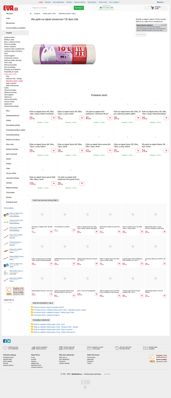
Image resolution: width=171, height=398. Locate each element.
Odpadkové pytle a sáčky (14, 81)
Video (8, 168)
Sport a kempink (11, 154)
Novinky (48, 2)
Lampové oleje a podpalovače (14, 49)
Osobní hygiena (9, 56)
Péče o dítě (8, 62)
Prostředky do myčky (11, 72)
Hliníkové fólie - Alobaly (14, 79)
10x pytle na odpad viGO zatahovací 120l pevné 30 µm (97, 113)
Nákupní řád (35, 363)
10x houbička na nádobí (61, 227)
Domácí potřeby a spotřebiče (16, 28)
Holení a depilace (10, 46)
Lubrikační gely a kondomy (13, 51)
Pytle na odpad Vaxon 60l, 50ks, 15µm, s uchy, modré (70, 113)
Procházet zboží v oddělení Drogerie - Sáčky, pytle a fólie (54, 312)
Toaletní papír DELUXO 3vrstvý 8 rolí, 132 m (87, 259)
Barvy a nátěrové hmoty (12, 42)
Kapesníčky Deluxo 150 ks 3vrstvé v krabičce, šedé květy (154, 227)
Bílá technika (10, 23)
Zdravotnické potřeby (11, 106)
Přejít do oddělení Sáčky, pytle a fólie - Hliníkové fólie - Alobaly (56, 327)
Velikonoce (8, 97)
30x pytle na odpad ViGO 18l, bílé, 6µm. (42, 227)
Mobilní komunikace (13, 140)
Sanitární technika (12, 149)
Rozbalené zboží (11, 202)
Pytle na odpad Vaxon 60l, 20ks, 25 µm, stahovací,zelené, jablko (127, 113)
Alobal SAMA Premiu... (17, 256)
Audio (8, 18)
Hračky (8, 120)
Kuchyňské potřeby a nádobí (15, 130)
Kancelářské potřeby (13, 125)
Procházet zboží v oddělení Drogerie (47, 315)
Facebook (90, 361)
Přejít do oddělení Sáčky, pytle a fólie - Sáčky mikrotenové (54, 332)
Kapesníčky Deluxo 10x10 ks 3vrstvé (154, 291)
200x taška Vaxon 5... (16, 271)
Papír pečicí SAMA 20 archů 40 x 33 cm (110, 227)
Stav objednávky (58, 2)
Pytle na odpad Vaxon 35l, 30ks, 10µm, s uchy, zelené (126, 145)
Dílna (7, 111)
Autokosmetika (9, 37)
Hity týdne (9, 14)
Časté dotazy (91, 357)
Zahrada (9, 183)
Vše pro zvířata (9, 101)
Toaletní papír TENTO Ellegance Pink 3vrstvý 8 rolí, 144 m (132, 259)
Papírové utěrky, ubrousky (12, 60)
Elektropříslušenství (12, 116)
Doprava (33, 361)
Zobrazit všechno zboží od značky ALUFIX (49, 307)
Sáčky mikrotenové (12, 85)
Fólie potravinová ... (16, 242)
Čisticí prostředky (10, 44)
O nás (33, 357)
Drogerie (9, 33)
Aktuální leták (7, 359)
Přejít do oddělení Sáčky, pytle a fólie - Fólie (49, 324)
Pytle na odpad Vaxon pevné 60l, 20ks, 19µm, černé (98, 145)
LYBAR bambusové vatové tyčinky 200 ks (64, 259)
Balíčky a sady (9, 40)
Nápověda (90, 359)
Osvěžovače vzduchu (11, 58)
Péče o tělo (10, 144)
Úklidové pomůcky (10, 92)
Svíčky (6, 88)
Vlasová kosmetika (10, 99)
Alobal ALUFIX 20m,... (16, 220)
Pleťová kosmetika (10, 65)
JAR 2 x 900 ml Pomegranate (86, 291)
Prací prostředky (9, 67)
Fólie (7, 76)
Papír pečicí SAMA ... (16, 228)
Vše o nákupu (113, 2)
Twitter (89, 363)
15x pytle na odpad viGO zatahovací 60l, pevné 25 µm (69, 178)
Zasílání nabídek (64, 363)
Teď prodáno (92, 2)
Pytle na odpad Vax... (16, 213)
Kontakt (69, 2)
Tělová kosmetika (10, 90)
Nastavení (62, 361)
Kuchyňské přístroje (12, 135)
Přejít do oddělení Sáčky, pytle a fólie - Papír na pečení (53, 329)
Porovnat (141, 34)
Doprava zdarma (79, 2)
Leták (41, 2)
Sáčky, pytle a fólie (10, 74)
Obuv (6, 53)
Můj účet (160, 2)
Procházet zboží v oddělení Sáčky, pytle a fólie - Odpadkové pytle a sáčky (60, 310)
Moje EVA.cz (63, 357)
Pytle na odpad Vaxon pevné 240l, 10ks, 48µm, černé (42, 178)
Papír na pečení (11, 83)
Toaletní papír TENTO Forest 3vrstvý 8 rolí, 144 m (131, 291)
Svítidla (8, 164)
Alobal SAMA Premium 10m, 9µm (42, 291)
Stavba (8, 159)
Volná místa (103, 2)
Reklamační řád (36, 365)
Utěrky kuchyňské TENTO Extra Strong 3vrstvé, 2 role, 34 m (64, 291)
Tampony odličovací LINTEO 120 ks (155, 259)
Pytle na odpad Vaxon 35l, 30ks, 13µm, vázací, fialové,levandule (154, 113)
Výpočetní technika (12, 178)
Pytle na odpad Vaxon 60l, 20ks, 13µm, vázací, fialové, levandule (41, 113)
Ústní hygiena (8, 95)
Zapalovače (8, 104)
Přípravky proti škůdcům (12, 69)
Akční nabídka (7, 361)
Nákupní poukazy (12, 188)
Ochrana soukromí (37, 367)
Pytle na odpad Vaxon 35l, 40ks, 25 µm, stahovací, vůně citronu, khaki (110, 292)
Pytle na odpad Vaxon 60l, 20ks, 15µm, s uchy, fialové (41, 145)
